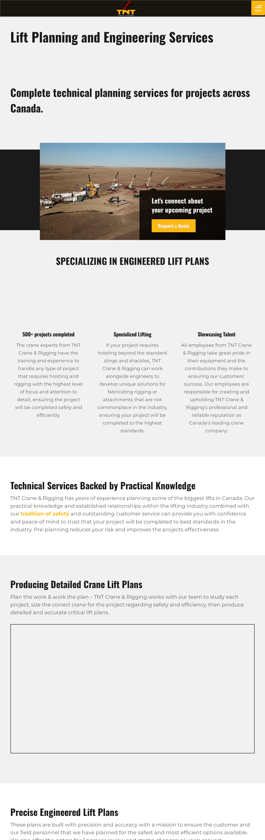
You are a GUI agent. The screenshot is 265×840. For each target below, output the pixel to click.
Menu (258, 8)
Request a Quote (173, 225)
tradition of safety (44, 514)
